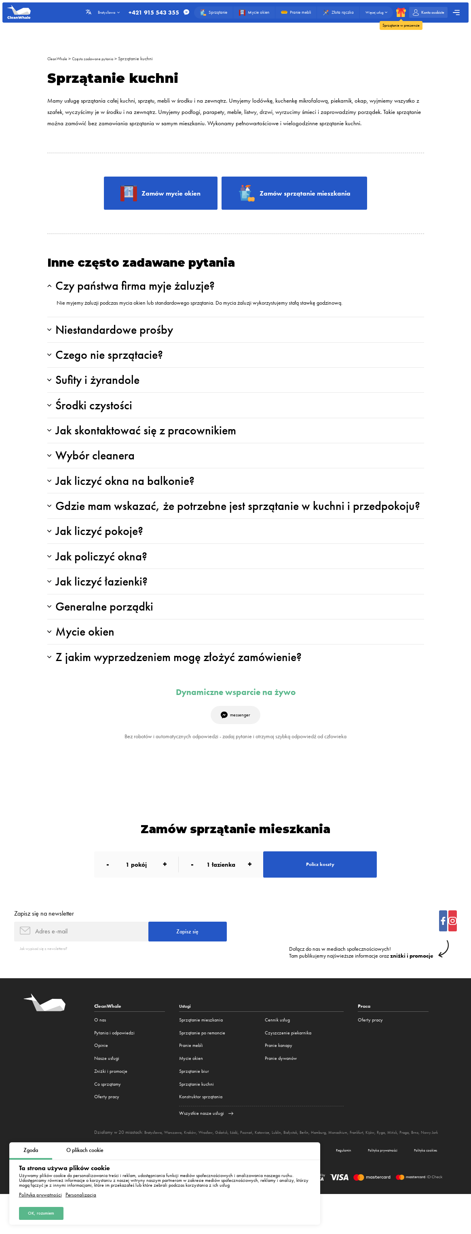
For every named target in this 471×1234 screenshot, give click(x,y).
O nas (100, 1053)
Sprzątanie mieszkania (201, 1053)
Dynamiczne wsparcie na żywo (236, 718)
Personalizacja (80, 1193)
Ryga (422, 1165)
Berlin (331, 1165)
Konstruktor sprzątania (200, 1130)
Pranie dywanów (281, 1092)
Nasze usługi (106, 1092)
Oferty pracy (106, 1130)
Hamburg (348, 1165)
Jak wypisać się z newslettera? (49, 981)
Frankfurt (393, 1165)
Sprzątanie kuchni (149, 58)
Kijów (409, 1165)
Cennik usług (277, 1053)
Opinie (101, 1079)
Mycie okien (191, 1092)
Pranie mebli (191, 1079)
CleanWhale (59, 58)
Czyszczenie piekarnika (288, 1066)
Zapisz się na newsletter (44, 944)
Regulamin (331, 1189)
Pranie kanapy (278, 1079)
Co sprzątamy (107, 1117)
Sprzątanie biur (194, 1104)
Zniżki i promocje (110, 1104)
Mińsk (435, 1165)
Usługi (186, 1039)
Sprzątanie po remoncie (202, 1066)
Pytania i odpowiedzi (114, 1066)
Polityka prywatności (40, 1193)
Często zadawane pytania (102, 58)
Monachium (371, 1165)
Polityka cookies (423, 1189)
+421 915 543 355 (146, 12)
